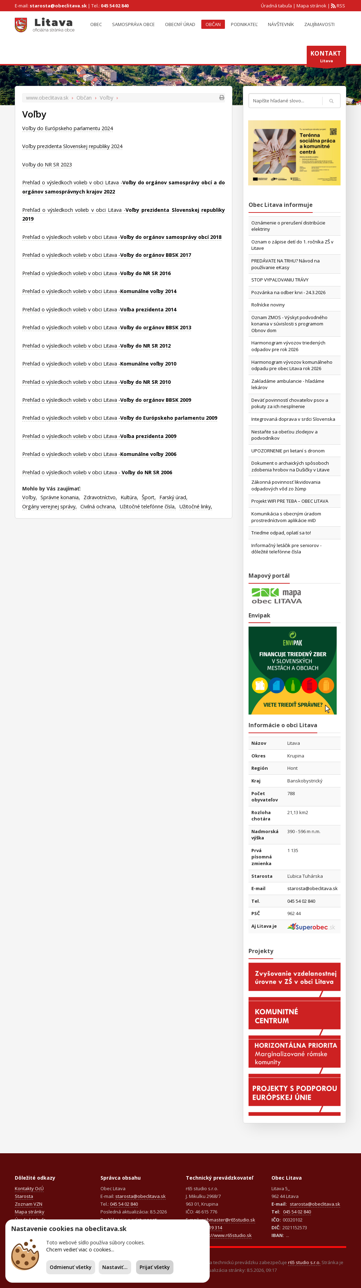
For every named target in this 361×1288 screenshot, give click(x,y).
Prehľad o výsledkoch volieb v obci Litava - (121, 237)
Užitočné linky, (195, 506)
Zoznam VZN (28, 1204)
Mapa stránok (311, 5)
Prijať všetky (155, 1267)
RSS (340, 5)
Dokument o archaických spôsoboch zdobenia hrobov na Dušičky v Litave (290, 466)
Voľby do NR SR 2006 (147, 472)
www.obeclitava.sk (47, 97)
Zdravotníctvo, (100, 497)
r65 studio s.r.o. (304, 1262)
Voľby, (29, 497)
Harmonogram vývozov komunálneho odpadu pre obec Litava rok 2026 (291, 365)
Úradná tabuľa (276, 5)
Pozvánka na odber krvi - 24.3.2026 (288, 292)
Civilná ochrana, (98, 506)
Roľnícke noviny (268, 305)
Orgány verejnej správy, (49, 506)
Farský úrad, (173, 497)
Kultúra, (129, 497)
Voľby (106, 97)
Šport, (149, 497)
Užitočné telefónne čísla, (148, 506)
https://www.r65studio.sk (225, 1235)
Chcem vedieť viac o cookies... (80, 1249)
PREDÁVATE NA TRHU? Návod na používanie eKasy (285, 264)
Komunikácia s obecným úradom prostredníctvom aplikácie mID (286, 517)
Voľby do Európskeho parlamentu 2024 (67, 128)
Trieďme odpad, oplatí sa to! (281, 532)
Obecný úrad (180, 24)
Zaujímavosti (319, 24)
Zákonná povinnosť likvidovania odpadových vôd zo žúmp (285, 485)
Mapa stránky (29, 1211)
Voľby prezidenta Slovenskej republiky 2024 (72, 146)
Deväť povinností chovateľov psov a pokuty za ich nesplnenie (289, 403)
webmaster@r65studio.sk (228, 1220)
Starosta (24, 1196)
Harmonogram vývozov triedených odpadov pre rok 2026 (288, 346)
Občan (213, 24)
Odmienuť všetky (71, 1267)
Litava (326, 58)
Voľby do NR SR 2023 (47, 164)
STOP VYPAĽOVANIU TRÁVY (279, 280)
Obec (96, 24)
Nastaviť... (115, 1267)
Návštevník (281, 24)
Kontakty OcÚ (29, 1188)
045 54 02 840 (115, 5)
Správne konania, (60, 497)
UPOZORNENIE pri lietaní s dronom (288, 451)
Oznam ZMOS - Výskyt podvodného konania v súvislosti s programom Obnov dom (289, 324)
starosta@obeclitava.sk (58, 5)
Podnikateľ (244, 24)
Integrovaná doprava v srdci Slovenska (293, 419)
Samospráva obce (133, 24)
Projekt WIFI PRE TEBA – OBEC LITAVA (289, 501)
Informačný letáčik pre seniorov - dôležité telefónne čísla (286, 548)
